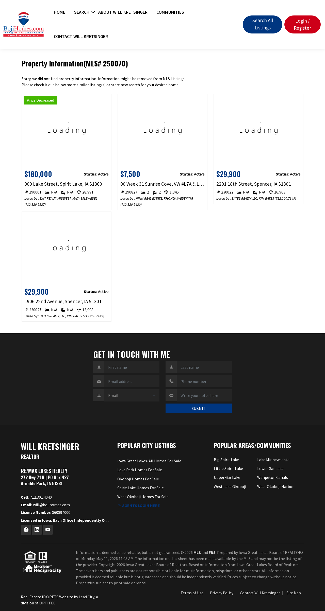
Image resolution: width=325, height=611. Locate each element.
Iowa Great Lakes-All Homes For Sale (149, 460)
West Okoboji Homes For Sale (143, 496)
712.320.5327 (35, 204)
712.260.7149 (285, 198)
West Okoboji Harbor (275, 486)
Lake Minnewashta (273, 459)
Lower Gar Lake (270, 468)
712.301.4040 (36, 497)
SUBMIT (199, 408)
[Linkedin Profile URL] (37, 530)
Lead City (86, 596)
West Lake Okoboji (230, 486)
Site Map (293, 592)
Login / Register (302, 24)
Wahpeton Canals (272, 477)
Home (59, 12)
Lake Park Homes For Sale (139, 469)
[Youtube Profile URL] (48, 530)
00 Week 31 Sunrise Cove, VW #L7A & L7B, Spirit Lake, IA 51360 (162, 184)
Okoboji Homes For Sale (138, 478)
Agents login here (138, 505)
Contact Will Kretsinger (81, 36)
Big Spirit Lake (226, 459)
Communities (170, 12)
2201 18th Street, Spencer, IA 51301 (253, 184)
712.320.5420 (131, 204)
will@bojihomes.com (45, 504)
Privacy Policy (221, 592)
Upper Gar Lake (227, 477)
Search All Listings (262, 24)
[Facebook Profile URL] (26, 530)
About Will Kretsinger (123, 12)
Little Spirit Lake (228, 468)
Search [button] (81, 12)
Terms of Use (192, 592)
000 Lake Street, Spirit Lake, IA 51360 (63, 184)
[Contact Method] (131, 395)
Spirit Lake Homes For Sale (140, 487)
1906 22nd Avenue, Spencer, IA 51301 (63, 301)
